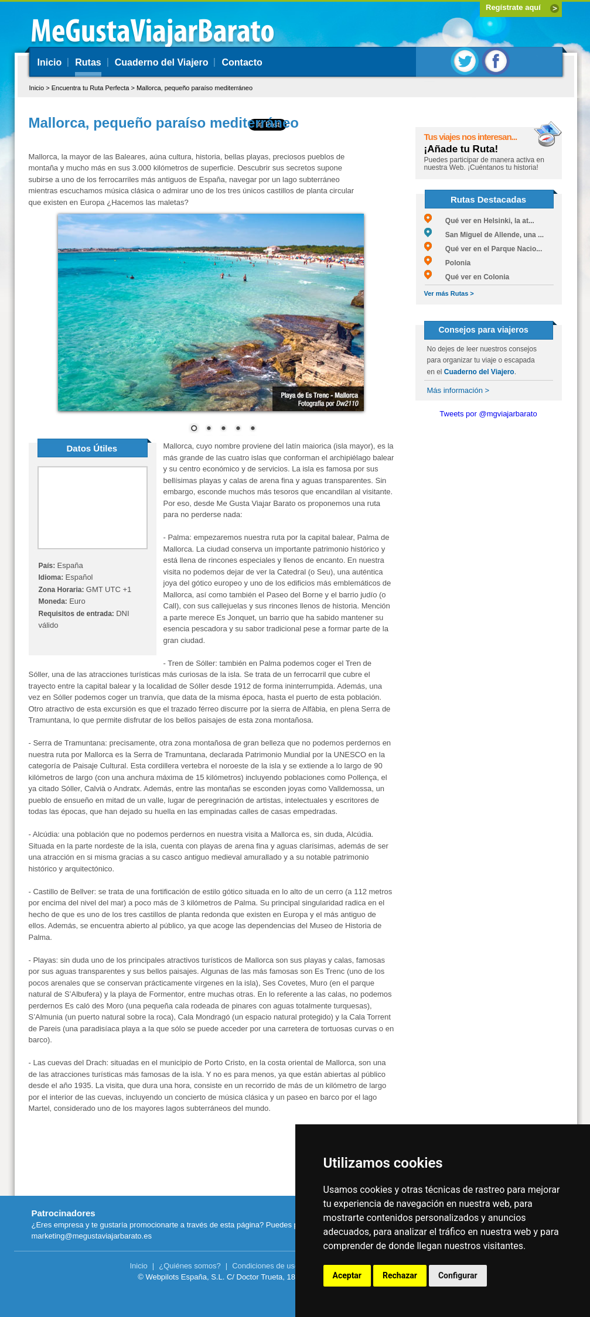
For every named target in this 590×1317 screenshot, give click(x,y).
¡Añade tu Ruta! (461, 149)
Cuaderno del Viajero (162, 62)
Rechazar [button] (400, 1275)
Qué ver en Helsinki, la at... (479, 221)
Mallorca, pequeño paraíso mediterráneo (195, 87)
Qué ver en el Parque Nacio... (483, 249)
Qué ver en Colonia (467, 277)
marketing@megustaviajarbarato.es (92, 1236)
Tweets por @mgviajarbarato (488, 413)
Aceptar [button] (347, 1275)
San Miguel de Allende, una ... (484, 235)
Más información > (458, 390)
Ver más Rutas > (449, 293)
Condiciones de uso (265, 1265)
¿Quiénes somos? (190, 1265)
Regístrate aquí (513, 7)
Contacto (241, 62)
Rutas (88, 62)
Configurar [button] (458, 1275)
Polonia (447, 263)
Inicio (49, 62)
